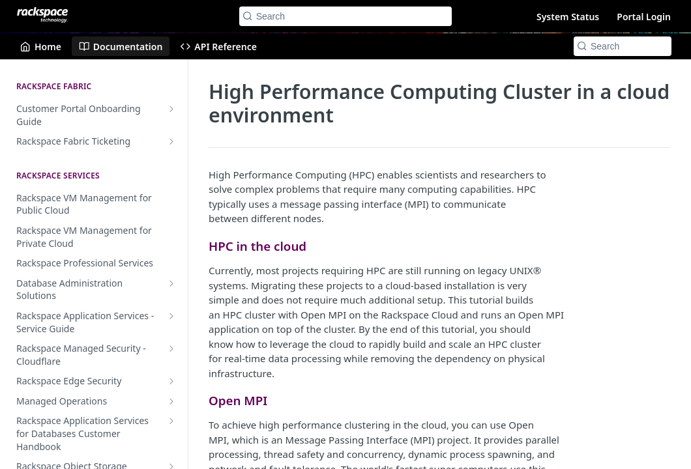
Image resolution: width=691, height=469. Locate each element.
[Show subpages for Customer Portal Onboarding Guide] (171, 109)
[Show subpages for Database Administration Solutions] (171, 283)
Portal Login (644, 16)
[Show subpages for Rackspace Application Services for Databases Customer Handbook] (171, 421)
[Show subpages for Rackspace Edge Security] (171, 381)
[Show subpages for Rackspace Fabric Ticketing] (171, 141)
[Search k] (345, 16)
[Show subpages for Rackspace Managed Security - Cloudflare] (171, 348)
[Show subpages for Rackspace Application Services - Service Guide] (171, 316)
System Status (568, 16)
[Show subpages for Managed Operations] (171, 401)
